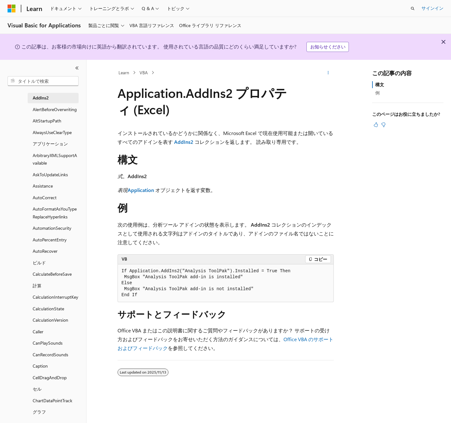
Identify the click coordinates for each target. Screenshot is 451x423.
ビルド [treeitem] (39, 263)
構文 (379, 84)
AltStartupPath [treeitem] (47, 121)
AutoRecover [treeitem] (45, 251)
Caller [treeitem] (38, 332)
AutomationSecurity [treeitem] (52, 228)
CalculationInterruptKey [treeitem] (55, 297)
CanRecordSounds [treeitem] (50, 355)
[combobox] (43, 81)
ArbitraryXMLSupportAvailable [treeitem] (55, 159)
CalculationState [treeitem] (48, 309)
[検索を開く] (412, 8)
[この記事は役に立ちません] (383, 124)
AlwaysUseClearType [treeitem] (52, 132)
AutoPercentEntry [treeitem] (50, 240)
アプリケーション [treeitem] (50, 144)
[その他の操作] (327, 73)
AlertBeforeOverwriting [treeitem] (55, 109)
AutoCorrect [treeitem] (45, 197)
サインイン (432, 8)
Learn (123, 73)
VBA (144, 73)
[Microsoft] (12, 8)
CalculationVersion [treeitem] (50, 320)
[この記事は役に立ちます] (376, 124)
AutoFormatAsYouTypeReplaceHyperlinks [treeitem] (55, 213)
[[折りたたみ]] (77, 68)
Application (141, 190)
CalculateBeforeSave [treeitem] (52, 274)
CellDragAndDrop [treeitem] (50, 378)
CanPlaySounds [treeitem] (48, 343)
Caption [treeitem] (40, 366)
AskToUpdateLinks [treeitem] (50, 175)
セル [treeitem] (37, 389)
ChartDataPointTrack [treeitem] (52, 400)
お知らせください (327, 47)
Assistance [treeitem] (43, 186)
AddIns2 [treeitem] (41, 98)
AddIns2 (183, 141)
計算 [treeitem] (37, 286)
